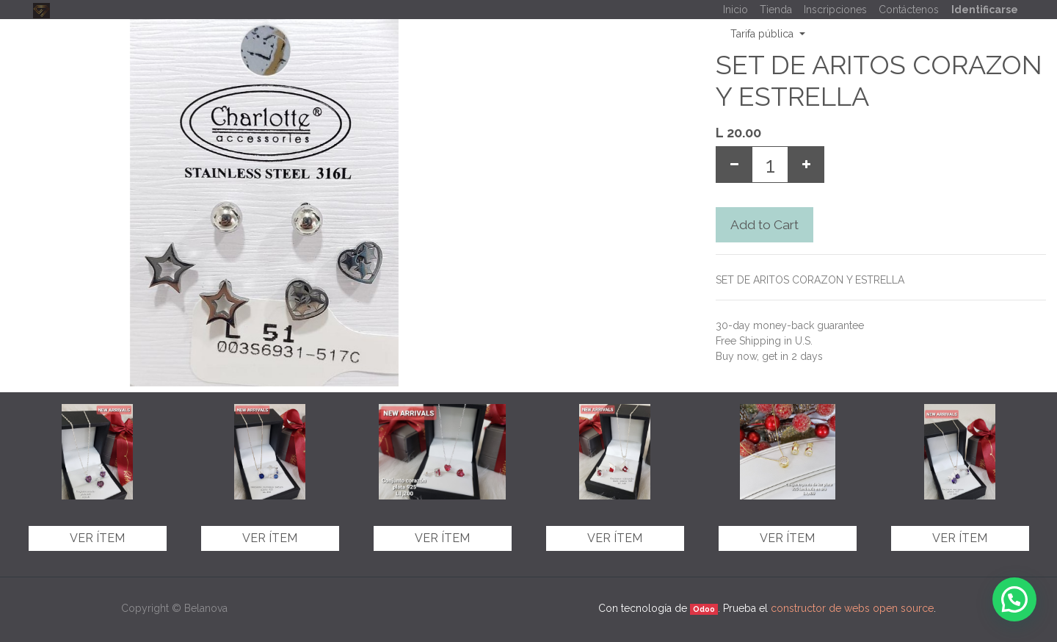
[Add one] (806, 164)
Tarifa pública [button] (763, 34)
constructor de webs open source (852, 608)
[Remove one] (734, 164)
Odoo (704, 609)
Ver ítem (97, 538)
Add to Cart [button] (764, 224)
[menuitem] (735, 10)
